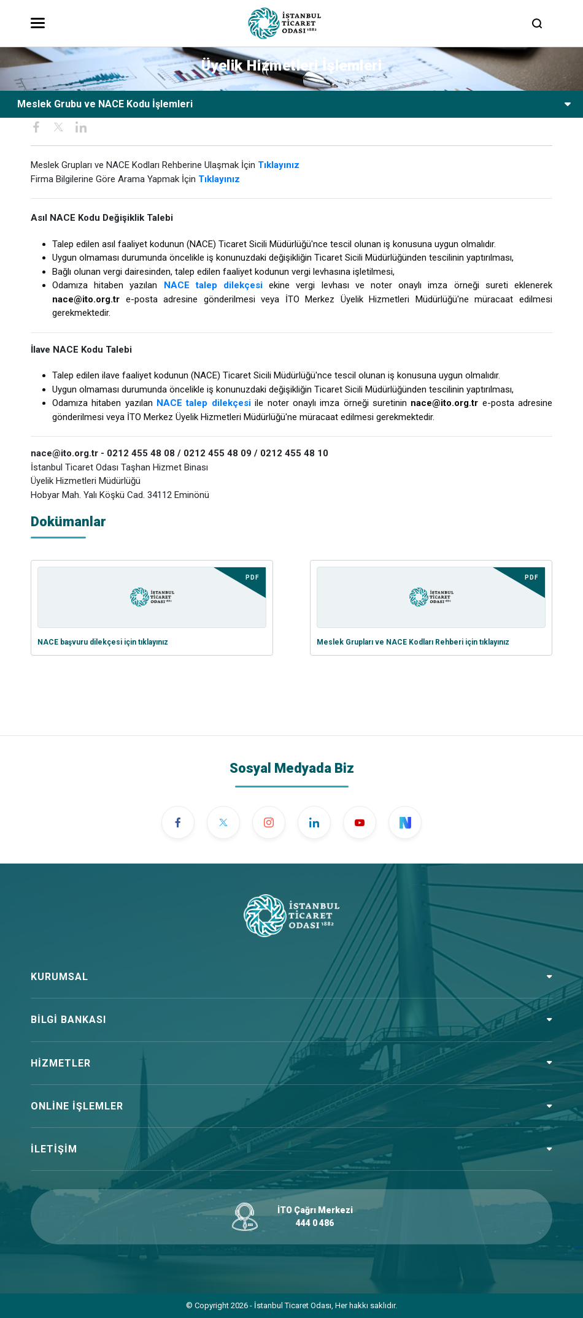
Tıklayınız (219, 179)
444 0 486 (315, 1223)
